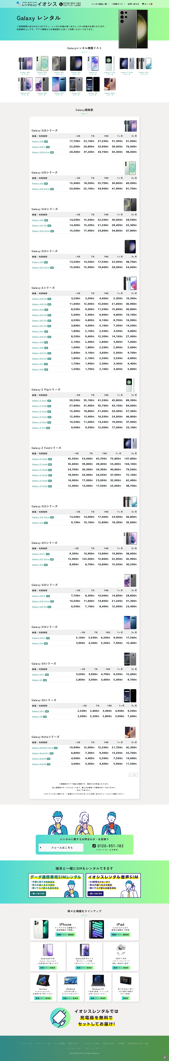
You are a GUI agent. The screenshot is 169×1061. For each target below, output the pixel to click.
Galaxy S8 (37, 716)
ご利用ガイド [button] (117, 3)
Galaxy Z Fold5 (39, 469)
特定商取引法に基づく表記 (138, 1043)
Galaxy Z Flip (39, 427)
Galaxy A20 (38, 369)
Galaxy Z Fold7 (39, 458)
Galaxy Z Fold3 (39, 480)
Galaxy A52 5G (39, 320)
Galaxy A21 (37, 363)
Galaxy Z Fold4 (40, 475)
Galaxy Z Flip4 (39, 416)
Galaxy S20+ (38, 595)
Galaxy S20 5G (39, 606)
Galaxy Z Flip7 (39, 400)
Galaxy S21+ (38, 553)
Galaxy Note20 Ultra (42, 747)
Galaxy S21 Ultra (40, 559)
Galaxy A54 (38, 309)
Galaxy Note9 (39, 758)
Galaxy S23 (37, 262)
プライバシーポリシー (94, 1048)
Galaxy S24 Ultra (41, 230)
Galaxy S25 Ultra (40, 188)
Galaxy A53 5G (39, 314)
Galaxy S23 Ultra (40, 267)
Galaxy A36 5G (39, 336)
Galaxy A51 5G (39, 325)
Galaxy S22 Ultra (40, 517)
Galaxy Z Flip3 (39, 422)
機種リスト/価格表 (65, 934)
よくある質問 (60, 1043)
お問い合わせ (133, 3)
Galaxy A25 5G (39, 298)
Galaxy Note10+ (40, 753)
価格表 (125, 998)
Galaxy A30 (38, 347)
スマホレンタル (26, 1043)
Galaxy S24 (38, 219)
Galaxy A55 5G (39, 304)
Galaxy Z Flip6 (39, 405)
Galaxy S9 (37, 679)
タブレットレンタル (43, 1043)
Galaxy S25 (37, 183)
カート (147, 3)
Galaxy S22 (37, 522)
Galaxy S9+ (38, 674)
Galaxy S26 (37, 141)
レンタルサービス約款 (90, 1043)
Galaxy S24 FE (39, 225)
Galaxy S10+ (38, 637)
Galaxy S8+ (38, 711)
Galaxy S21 (37, 564)
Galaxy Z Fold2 (39, 485)
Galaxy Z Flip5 (39, 411)
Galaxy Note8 (39, 763)
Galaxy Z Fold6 (39, 464)
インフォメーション (74, 1048)
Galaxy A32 (38, 342)
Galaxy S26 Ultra (40, 152)
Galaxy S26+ (38, 146)
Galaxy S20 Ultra (40, 601)
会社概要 (121, 1043)
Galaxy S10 (37, 643)
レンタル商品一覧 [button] (99, 3)
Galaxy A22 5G (39, 358)
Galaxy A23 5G (39, 352)
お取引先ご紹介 (108, 1043)
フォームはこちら (56, 847)
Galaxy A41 (38, 331)
